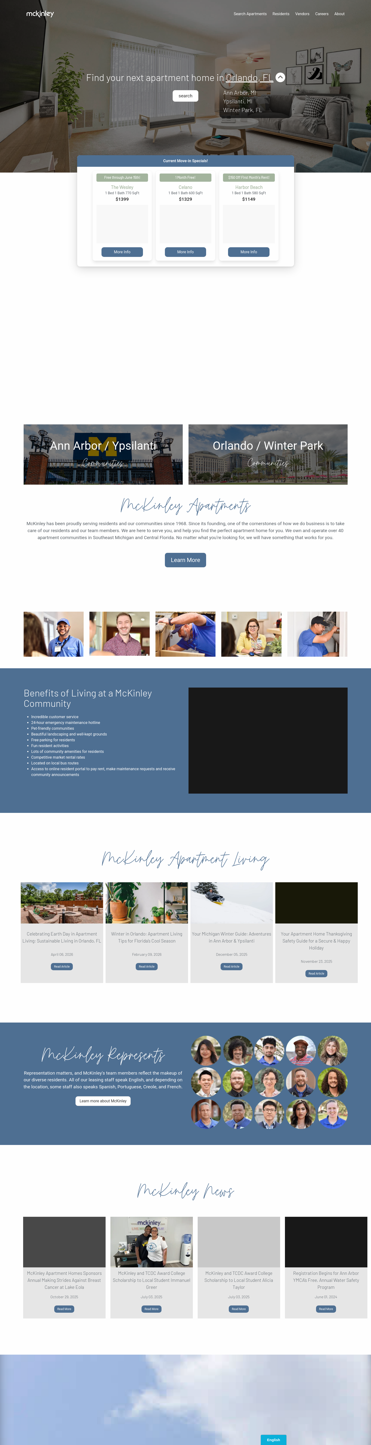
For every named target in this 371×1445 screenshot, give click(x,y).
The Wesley (122, 187)
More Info (122, 252)
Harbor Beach (249, 187)
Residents (281, 14)
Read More (64, 1309)
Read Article (62, 966)
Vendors (302, 14)
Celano (185, 187)
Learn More (185, 560)
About (339, 14)
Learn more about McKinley (103, 1101)
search (185, 96)
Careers (322, 14)
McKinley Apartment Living (185, 859)
